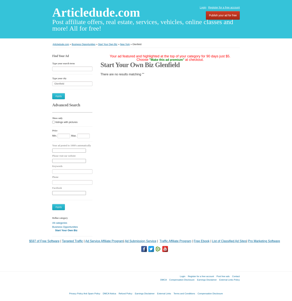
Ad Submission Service (140, 241)
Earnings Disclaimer (207, 279)
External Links (164, 293)
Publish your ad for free (223, 15)
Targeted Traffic (72, 241)
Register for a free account (224, 7)
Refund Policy (125, 293)
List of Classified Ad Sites (229, 241)
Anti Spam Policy (91, 293)
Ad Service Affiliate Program (104, 241)
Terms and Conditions (184, 293)
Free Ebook (202, 241)
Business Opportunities (65, 226)
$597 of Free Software (44, 241)
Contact (236, 276)
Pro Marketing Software (264, 241)
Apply (58, 96)
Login (203, 7)
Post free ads (222, 276)
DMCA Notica (109, 293)
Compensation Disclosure (181, 279)
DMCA (163, 279)
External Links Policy (229, 279)
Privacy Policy (76, 293)
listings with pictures (66, 122)
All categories (59, 222)
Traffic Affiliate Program (175, 241)
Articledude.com (96, 12)
